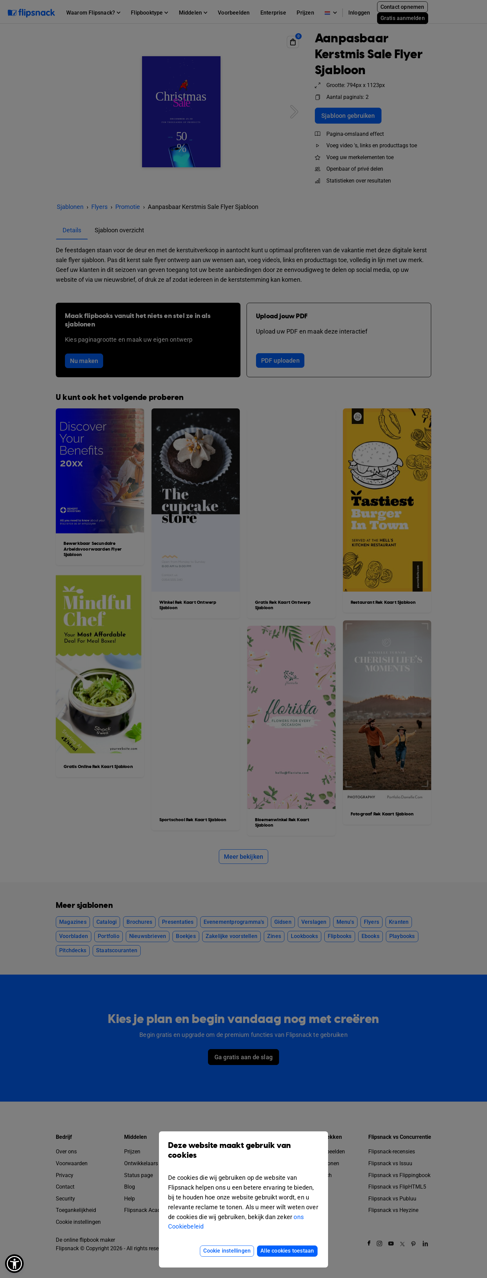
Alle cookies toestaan (287, 1251)
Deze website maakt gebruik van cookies (243, 1155)
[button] (14, 1263)
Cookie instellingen (227, 1251)
